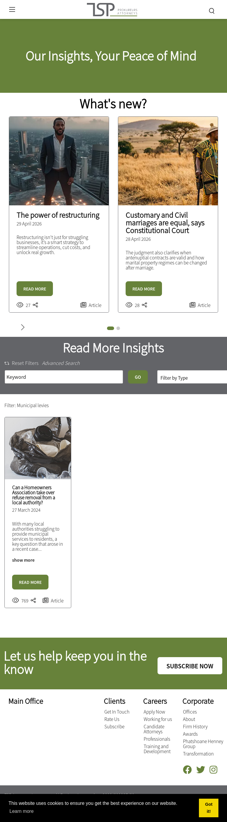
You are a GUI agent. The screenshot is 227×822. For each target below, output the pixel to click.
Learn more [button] (21, 811)
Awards (190, 734)
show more (23, 560)
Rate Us (111, 719)
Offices (190, 712)
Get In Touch (116, 712)
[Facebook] (189, 769)
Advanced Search (61, 362)
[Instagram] (216, 769)
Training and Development (157, 749)
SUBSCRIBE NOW (189, 666)
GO (138, 377)
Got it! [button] (209, 808)
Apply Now (154, 712)
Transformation (198, 753)
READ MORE (34, 289)
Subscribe (114, 726)
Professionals (157, 739)
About (189, 719)
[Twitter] (203, 769)
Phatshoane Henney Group (203, 744)
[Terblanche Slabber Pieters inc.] (112, 8)
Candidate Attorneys (154, 729)
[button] (110, 328)
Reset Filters (21, 362)
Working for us (158, 719)
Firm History (195, 726)
